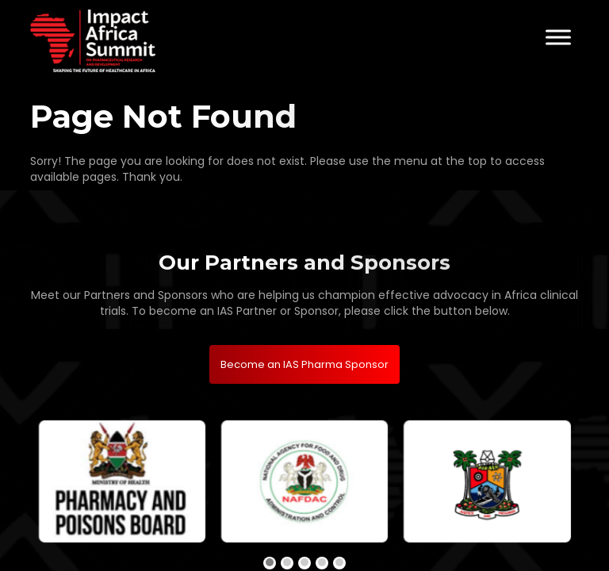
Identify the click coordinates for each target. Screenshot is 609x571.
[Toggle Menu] (558, 36)
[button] (269, 563)
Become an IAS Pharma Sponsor (304, 364)
